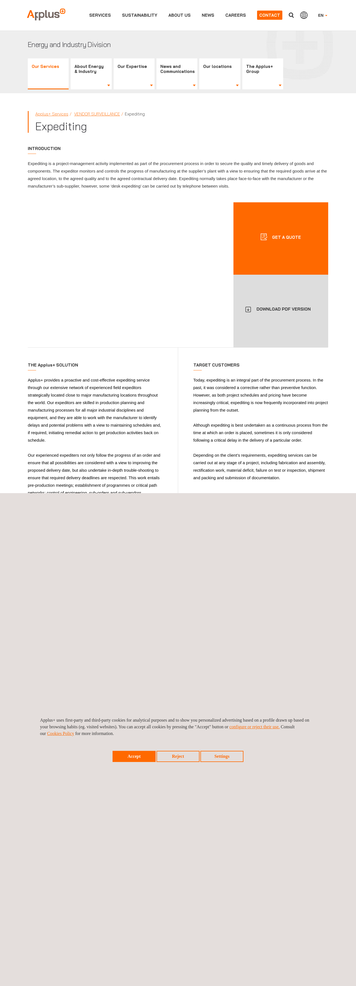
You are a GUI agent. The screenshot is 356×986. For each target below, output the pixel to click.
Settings (221, 756)
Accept (134, 756)
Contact (269, 15)
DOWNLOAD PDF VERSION (284, 309)
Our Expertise (132, 66)
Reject (178, 756)
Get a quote (286, 237)
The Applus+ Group (259, 69)
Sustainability (139, 15)
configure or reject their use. (254, 726)
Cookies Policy (60, 733)
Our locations (217, 66)
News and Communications (177, 69)
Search (291, 15)
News (208, 15)
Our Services (45, 66)
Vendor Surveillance (97, 114)
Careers (235, 15)
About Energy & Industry (89, 69)
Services (100, 15)
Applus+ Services (51, 114)
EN (322, 15)
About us (179, 15)
